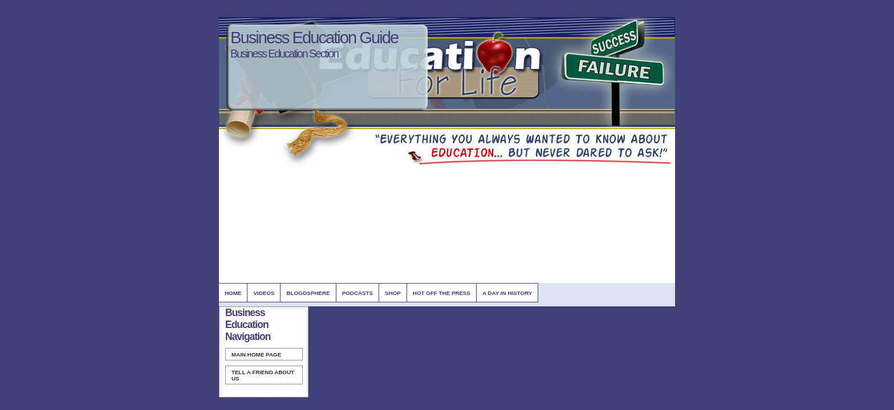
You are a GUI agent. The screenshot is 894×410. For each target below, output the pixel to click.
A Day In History (507, 293)
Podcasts (357, 293)
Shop (393, 293)
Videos (263, 293)
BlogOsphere (308, 293)
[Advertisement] (426, 192)
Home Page (256, 354)
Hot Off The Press (441, 293)
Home (233, 293)
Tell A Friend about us (262, 375)
